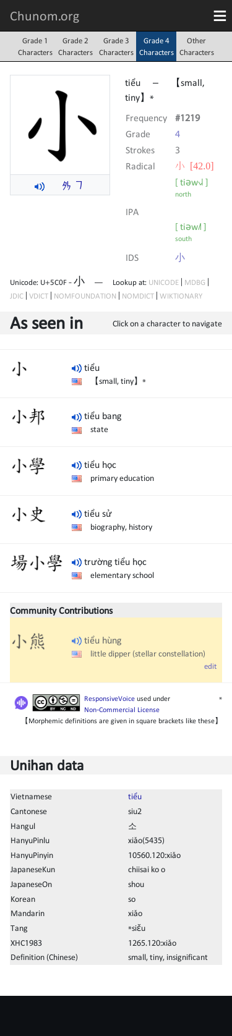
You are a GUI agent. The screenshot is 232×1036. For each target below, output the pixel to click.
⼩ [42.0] (194, 166)
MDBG (194, 282)
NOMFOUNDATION (85, 296)
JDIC (17, 296)
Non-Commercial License (122, 709)
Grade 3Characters (116, 46)
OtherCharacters (196, 46)
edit (210, 666)
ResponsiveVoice (109, 698)
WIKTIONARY (181, 296)
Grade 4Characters (156, 46)
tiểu (135, 796)
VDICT (38, 296)
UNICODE (163, 282)
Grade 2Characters (75, 46)
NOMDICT (138, 296)
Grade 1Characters (35, 46)
